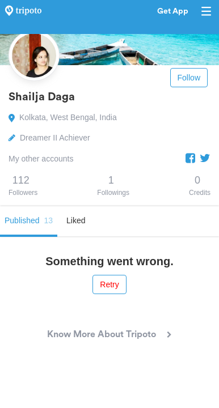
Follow (189, 77)
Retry (109, 284)
